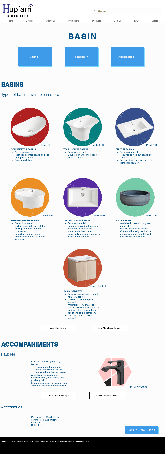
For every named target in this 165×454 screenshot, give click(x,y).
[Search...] (127, 11)
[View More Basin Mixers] (107, 395)
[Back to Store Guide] (141, 430)
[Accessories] (127, 56)
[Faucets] (81, 56)
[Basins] (35, 56)
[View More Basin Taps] (58, 395)
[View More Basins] (58, 328)
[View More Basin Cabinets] (110, 328)
